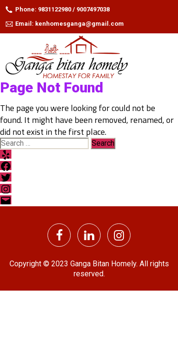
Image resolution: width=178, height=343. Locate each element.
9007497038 (93, 9)
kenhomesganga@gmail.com (79, 23)
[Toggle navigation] (165, 56)
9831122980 (54, 9)
